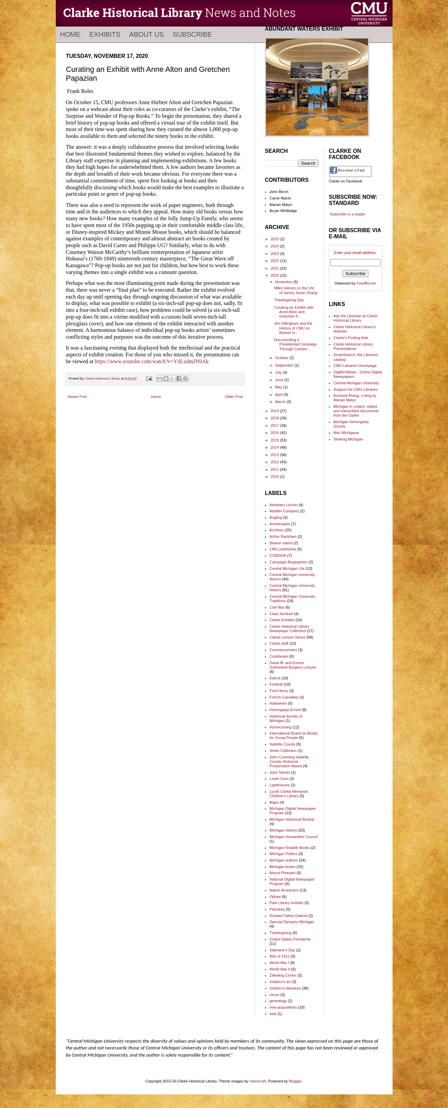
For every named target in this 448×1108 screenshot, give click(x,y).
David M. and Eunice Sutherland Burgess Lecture (292, 665)
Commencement (283, 650)
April (279, 394)
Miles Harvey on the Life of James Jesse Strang (295, 290)
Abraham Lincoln (283, 505)
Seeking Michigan (348, 439)
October (282, 358)
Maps (274, 802)
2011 (275, 469)
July (279, 372)
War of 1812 (279, 956)
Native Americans (284, 890)
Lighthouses (279, 785)
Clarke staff (278, 643)
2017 (275, 425)
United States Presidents (290, 939)
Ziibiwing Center (282, 975)
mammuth (257, 1081)
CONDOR (277, 555)
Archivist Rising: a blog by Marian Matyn (354, 398)
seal (272, 1014)
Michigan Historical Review (291, 819)
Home (70, 34)
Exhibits (104, 34)
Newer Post (77, 397)
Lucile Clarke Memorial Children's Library (288, 793)
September (285, 365)
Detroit (274, 678)
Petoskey (277, 909)
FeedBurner (366, 283)
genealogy (278, 1001)
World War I (279, 963)
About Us (146, 34)
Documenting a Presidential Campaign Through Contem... (295, 344)
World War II (279, 969)
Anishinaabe (279, 524)
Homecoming (280, 727)
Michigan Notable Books (289, 848)
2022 (275, 261)
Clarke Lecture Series (287, 637)
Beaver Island (280, 543)
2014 (275, 447)
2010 (275, 477)
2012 (275, 462)
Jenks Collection (283, 751)
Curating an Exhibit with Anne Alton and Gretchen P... (294, 311)
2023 (275, 254)
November (284, 282)
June (279, 380)
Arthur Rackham (282, 536)
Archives (276, 530)
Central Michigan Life (286, 568)
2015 (275, 440)
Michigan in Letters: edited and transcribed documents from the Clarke (356, 410)
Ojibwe (275, 897)
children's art (280, 982)
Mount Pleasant (282, 873)
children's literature (285, 988)
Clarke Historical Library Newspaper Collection (289, 628)
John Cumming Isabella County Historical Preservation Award (289, 761)
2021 (275, 268)
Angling (275, 517)
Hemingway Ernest (285, 710)
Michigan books (282, 867)
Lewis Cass (278, 778)
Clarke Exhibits (281, 620)
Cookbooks (278, 656)
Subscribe (192, 34)
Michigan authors (283, 860)
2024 (275, 246)
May (279, 387)
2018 (275, 418)
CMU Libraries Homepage (355, 366)
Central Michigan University (356, 383)
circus (274, 995)
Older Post (234, 397)
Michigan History (283, 830)
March (281, 402)
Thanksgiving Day (289, 300)
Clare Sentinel (281, 614)
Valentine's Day (282, 950)
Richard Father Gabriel (288, 916)
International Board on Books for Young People (293, 735)
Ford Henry (278, 691)
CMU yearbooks (282, 549)
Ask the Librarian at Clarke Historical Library (355, 318)
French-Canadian (283, 697)
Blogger (295, 1081)
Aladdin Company (284, 511)
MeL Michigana (346, 433)
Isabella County (282, 744)
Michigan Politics (283, 854)
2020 (275, 275)
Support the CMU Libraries (355, 389)
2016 (275, 433)
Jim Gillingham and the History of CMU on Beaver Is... (293, 327)
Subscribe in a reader (348, 214)
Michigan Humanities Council (293, 837)
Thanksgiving (280, 933)
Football (276, 684)
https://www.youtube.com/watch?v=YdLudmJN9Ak (152, 361)
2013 (275, 455)
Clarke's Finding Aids (350, 338)
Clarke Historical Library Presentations (353, 346)
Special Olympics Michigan (291, 922)
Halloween (278, 703)
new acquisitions (283, 1007)
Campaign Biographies (288, 562)
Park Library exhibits (286, 903)
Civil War (276, 607)
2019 (275, 411)
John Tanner (279, 772)
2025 (275, 239)
